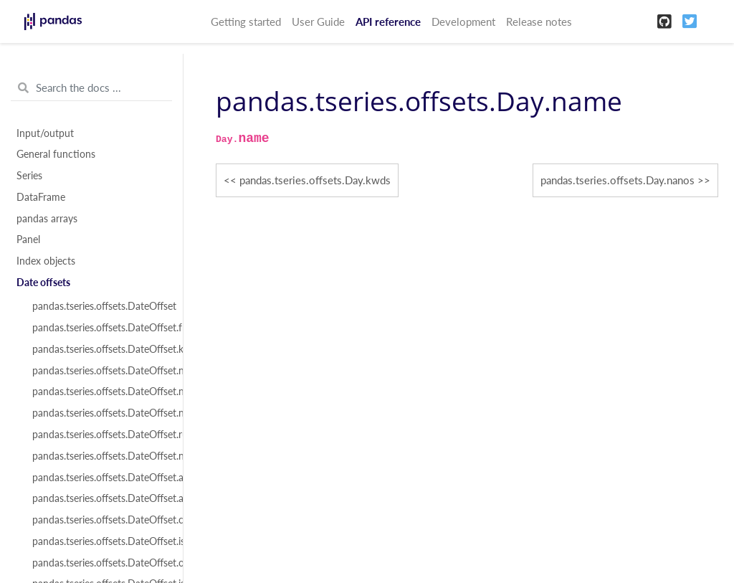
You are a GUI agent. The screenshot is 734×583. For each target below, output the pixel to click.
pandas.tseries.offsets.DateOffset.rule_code (99, 434)
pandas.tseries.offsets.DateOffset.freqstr (99, 327)
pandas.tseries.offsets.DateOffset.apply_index (99, 498)
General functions (55, 154)
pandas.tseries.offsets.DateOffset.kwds (99, 349)
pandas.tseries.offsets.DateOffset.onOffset (99, 563)
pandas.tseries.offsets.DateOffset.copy (99, 520)
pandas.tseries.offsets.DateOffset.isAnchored (99, 541)
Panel (28, 239)
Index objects (45, 261)
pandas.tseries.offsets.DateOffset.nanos (99, 391)
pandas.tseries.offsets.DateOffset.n (99, 456)
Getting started (246, 21)
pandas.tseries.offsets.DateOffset (99, 306)
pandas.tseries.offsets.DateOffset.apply (99, 477)
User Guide (318, 21)
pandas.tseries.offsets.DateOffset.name (99, 370)
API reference (388, 21)
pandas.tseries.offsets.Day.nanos (617, 180)
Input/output (45, 133)
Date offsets (43, 282)
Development (463, 21)
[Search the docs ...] (91, 88)
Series (29, 175)
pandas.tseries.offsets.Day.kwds (315, 180)
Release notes (539, 21)
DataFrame (40, 197)
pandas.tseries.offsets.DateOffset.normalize (99, 413)
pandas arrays (46, 218)
